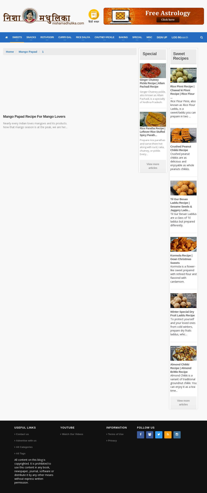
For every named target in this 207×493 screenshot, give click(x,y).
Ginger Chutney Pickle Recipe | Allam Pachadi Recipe (152, 83)
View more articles (153, 166)
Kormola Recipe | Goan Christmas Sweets (181, 259)
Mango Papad (28, 51)
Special (150, 53)
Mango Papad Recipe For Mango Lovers (34, 116)
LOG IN (176, 37)
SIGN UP (162, 37)
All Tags (21, 453)
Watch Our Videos (72, 434)
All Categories (24, 447)
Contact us (22, 434)
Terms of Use (116, 434)
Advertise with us (26, 440)
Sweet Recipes (181, 56)
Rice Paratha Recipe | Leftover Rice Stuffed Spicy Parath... (152, 132)
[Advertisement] (69, 83)
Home (10, 51)
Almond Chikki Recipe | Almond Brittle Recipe (180, 368)
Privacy (112, 440)
